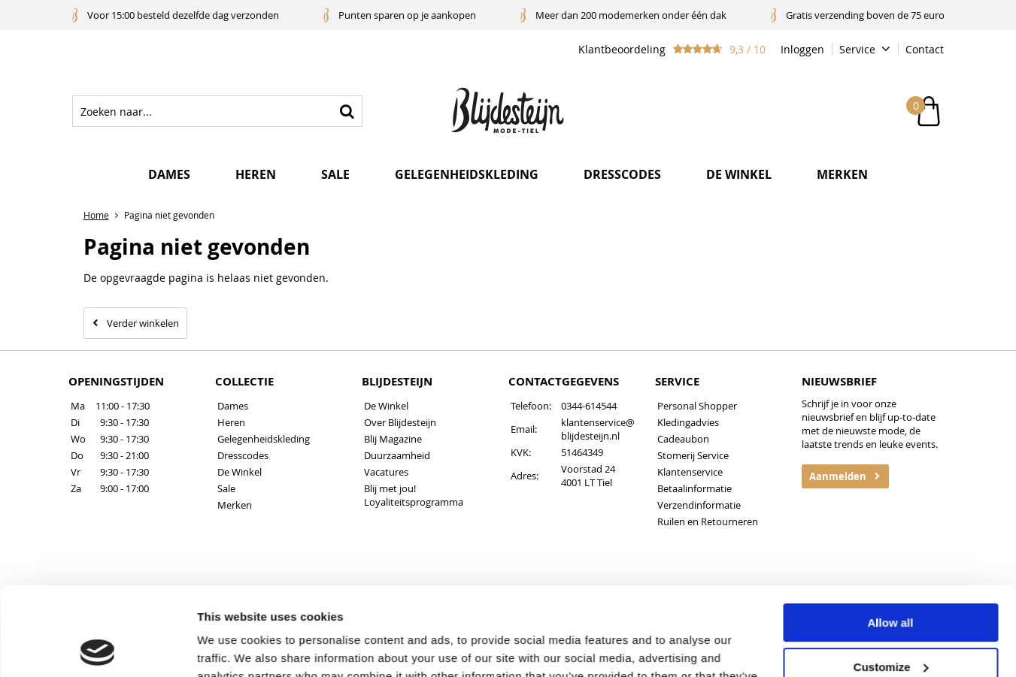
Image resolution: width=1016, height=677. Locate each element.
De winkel (739, 174)
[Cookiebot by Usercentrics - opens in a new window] (97, 647)
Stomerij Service (693, 455)
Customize (891, 578)
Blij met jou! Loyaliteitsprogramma (413, 495)
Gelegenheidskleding (466, 174)
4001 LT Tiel (586, 482)
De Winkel (239, 472)
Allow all (891, 534)
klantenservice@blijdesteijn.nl (598, 429)
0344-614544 (589, 406)
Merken (842, 174)
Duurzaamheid (397, 455)
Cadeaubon (683, 439)
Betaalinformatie (694, 488)
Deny (891, 622)
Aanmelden (837, 476)
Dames (169, 174)
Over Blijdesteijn (400, 422)
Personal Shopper (697, 406)
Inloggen (802, 49)
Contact (924, 49)
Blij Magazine (393, 439)
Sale (335, 174)
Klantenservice (690, 472)
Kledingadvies (688, 422)
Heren (255, 174)
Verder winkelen (143, 323)
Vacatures (386, 472)
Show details (232, 647)
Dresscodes (622, 174)
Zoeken (347, 111)
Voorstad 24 (588, 469)
